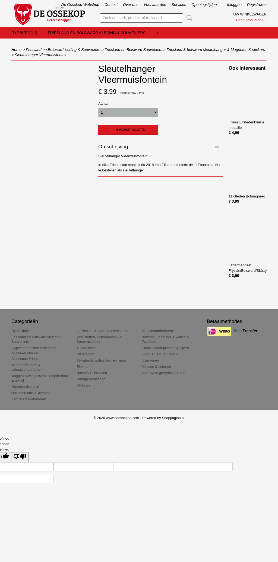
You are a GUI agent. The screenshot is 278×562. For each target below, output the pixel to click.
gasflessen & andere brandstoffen (103, 331)
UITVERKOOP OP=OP (160, 354)
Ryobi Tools (24, 33)
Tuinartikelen (87, 348)
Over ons (130, 4)
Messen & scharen (156, 367)
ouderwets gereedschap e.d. (164, 373)
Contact (111, 4)
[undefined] (20, 457)
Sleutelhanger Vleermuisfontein (41, 55)
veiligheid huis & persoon (31, 393)
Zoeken (188, 18)
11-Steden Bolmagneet (247, 196)
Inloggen (234, 4)
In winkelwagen (130, 130)
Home (16, 49)
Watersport (85, 354)
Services (179, 4)
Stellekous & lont (24, 359)
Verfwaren (85, 385)
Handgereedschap (91, 379)
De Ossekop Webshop (80, 4)
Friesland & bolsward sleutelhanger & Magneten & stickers (216, 49)
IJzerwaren (150, 360)
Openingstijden (204, 4)
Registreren (257, 4)
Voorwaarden (155, 4)
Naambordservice (25, 387)
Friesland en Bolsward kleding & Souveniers (97, 33)
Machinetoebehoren (157, 331)
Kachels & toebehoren (28, 399)
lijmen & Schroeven (92, 373)
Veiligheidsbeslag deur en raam (101, 360)
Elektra (82, 367)
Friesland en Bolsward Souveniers (133, 49)
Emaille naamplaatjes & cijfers (165, 348)
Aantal (103, 103)
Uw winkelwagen (250, 14)
